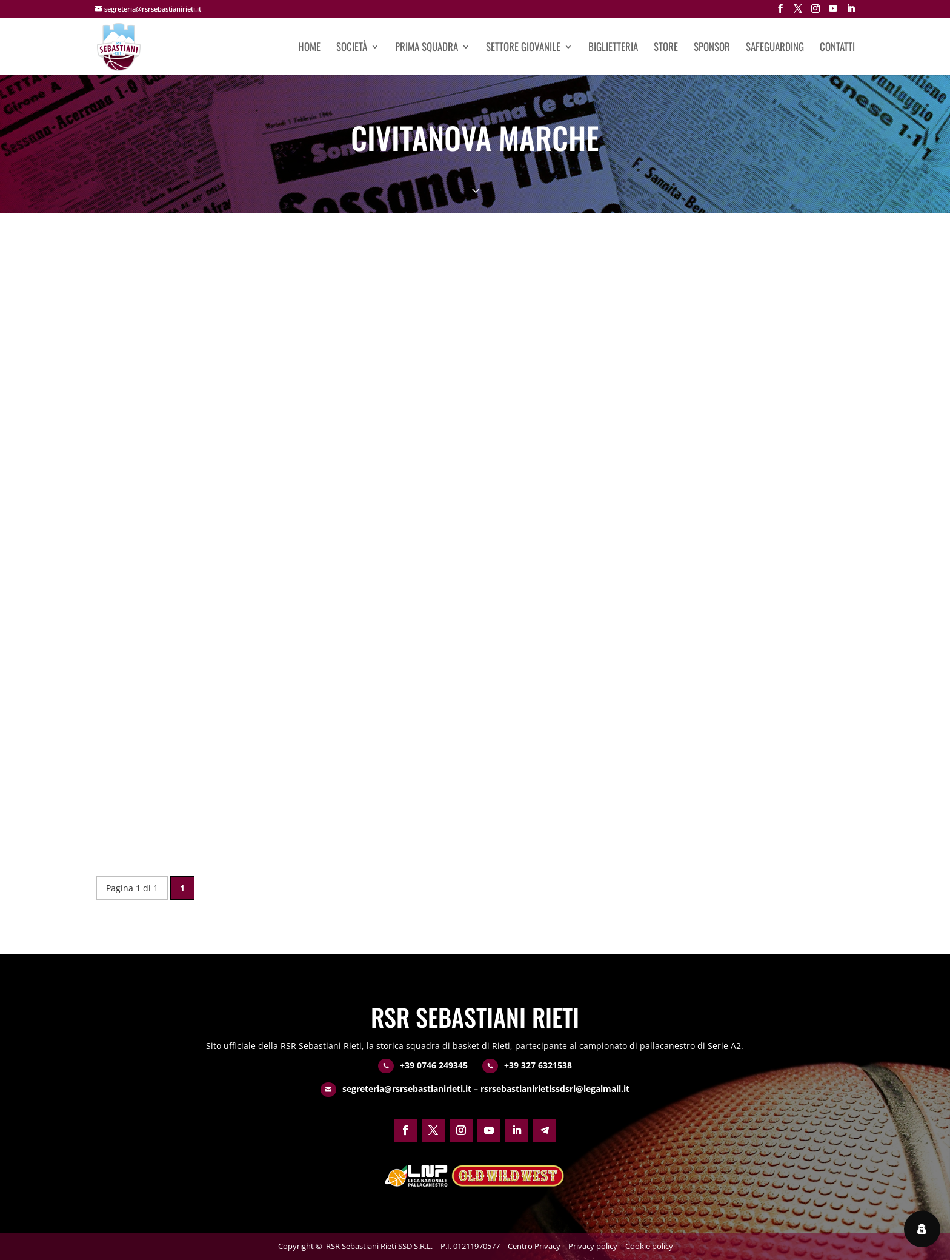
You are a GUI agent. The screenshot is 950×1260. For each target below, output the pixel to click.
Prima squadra (426, 48)
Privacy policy (592, 1246)
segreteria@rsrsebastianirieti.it (406, 1088)
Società (351, 48)
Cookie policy (649, 1246)
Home (309, 48)
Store (666, 48)
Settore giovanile (523, 48)
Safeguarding (775, 48)
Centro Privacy (534, 1246)
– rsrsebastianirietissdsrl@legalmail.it (550, 1088)
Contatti (837, 48)
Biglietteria (613, 48)
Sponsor (712, 48)
